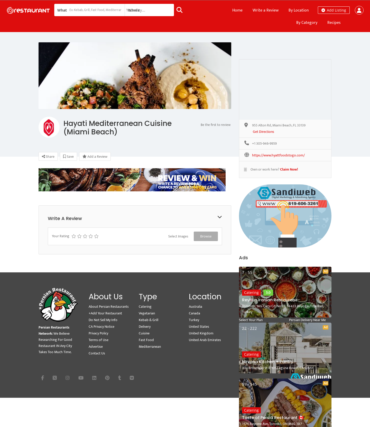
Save (68, 157)
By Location (299, 10)
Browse (205, 236)
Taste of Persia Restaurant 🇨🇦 (273, 418)
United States (199, 327)
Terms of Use (98, 340)
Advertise (96, 347)
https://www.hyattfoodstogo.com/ (278, 155)
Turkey (194, 320)
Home (237, 10)
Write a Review (266, 10)
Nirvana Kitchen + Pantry (267, 362)
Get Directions (263, 132)
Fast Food (146, 340)
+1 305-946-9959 (264, 143)
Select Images (178, 236)
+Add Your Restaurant (105, 313)
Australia (195, 307)
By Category (306, 22)
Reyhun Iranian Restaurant (269, 300)
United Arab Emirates (205, 340)
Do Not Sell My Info (103, 320)
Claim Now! (289, 169)
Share (48, 157)
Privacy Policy (98, 333)
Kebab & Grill (148, 320)
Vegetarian (147, 313)
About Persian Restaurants (109, 307)
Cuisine (144, 333)
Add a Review (94, 157)
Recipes (334, 22)
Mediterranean (150, 347)
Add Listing (333, 10)
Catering (251, 292)
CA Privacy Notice (101, 327)
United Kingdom (201, 333)
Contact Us (97, 353)
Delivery (145, 327)
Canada (194, 313)
